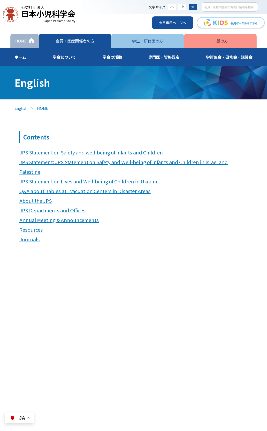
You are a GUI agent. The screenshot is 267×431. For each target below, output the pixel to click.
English (21, 108)
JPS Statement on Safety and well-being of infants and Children (91, 152)
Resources (31, 229)
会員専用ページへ (172, 22)
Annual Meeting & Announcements (59, 219)
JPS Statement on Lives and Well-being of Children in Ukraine (89, 181)
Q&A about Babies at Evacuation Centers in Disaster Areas (85, 191)
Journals (29, 239)
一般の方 (220, 41)
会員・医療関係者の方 (75, 41)
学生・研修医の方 (147, 41)
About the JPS (35, 200)
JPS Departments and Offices (52, 210)
